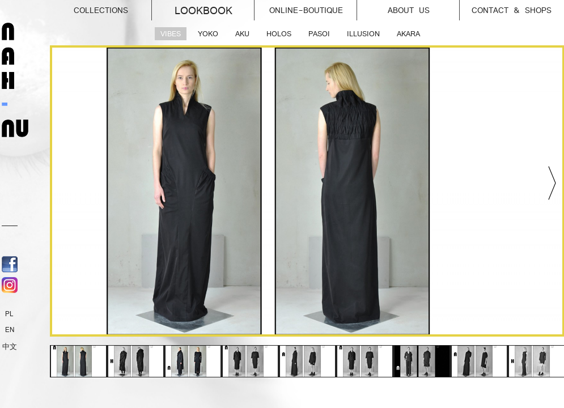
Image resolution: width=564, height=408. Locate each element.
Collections (113, 7)
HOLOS (278, 33)
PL (9, 314)
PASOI (319, 33)
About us (424, 7)
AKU (242, 33)
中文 (9, 347)
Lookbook (215, 8)
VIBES (170, 33)
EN (9, 330)
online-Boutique (313, 7)
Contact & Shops (512, 10)
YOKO (208, 33)
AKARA (408, 33)
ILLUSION (363, 33)
